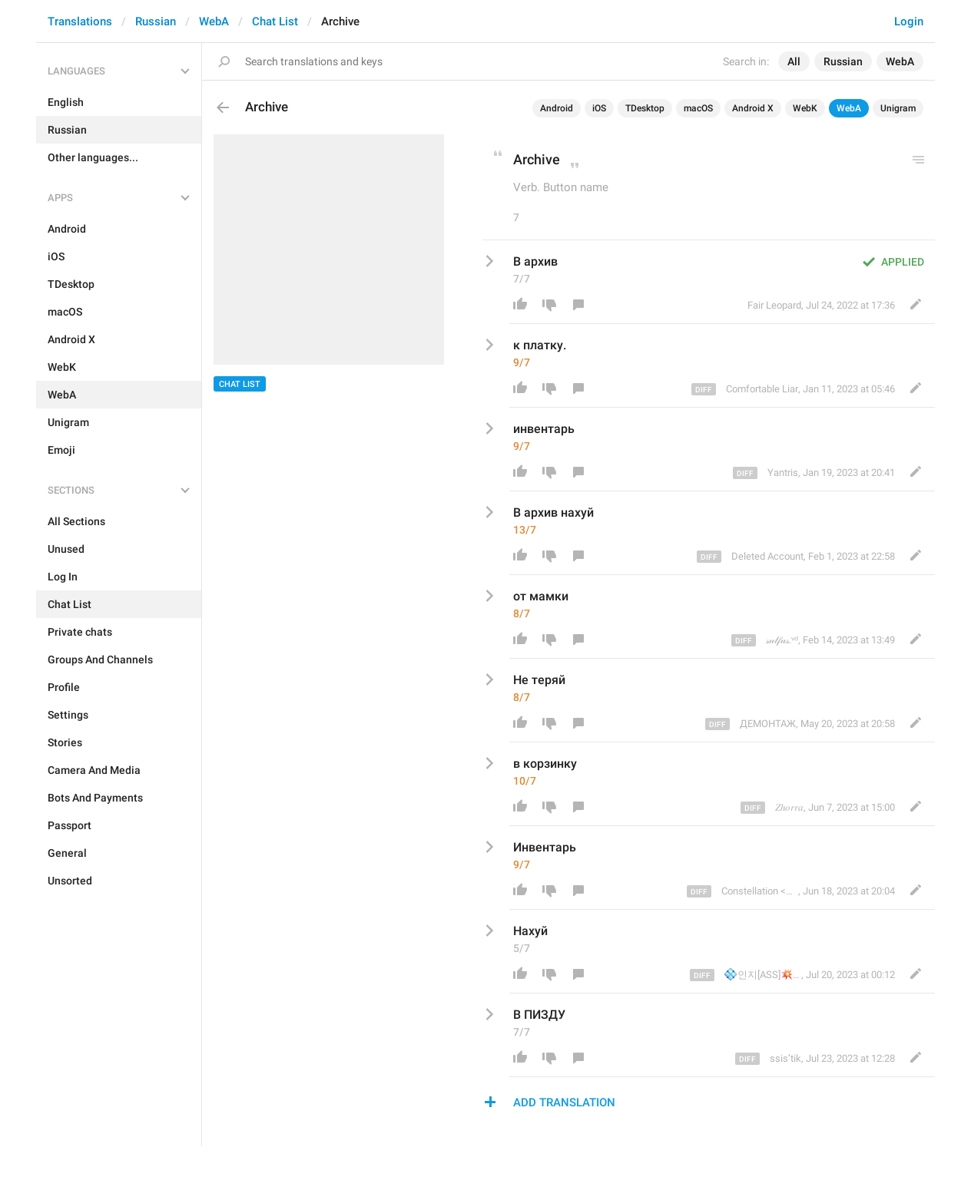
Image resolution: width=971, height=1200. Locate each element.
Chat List (275, 21)
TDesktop (644, 108)
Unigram (898, 108)
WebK (805, 108)
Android (556, 108)
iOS (599, 108)
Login (908, 21)
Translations (80, 21)
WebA (214, 21)
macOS (698, 108)
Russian (155, 21)
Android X (753, 108)
